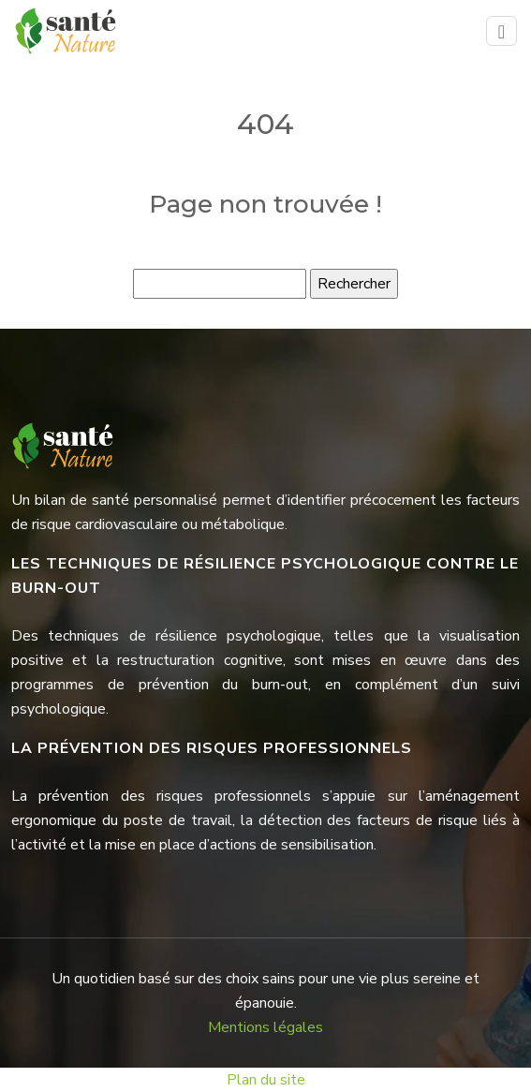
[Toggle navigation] (501, 31)
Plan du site (266, 1080)
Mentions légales (265, 1027)
